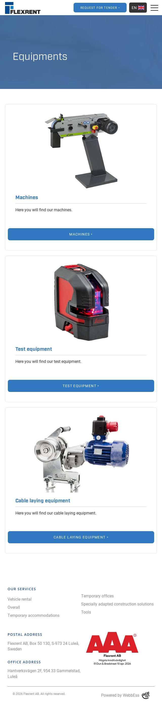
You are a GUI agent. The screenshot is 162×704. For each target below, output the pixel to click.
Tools (86, 612)
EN (138, 7)
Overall (14, 607)
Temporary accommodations (33, 615)
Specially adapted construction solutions (117, 603)
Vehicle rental (20, 599)
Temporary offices (97, 595)
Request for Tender (98, 8)
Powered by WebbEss (125, 695)
